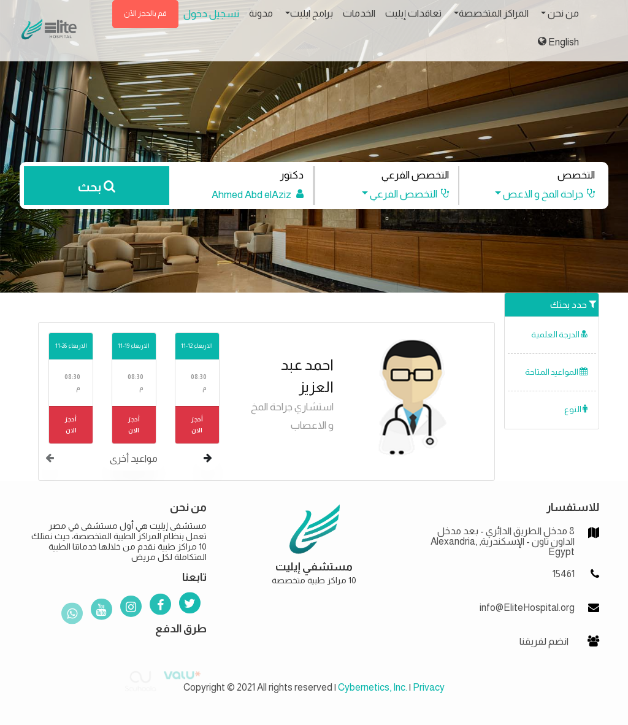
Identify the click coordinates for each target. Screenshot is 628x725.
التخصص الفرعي (415, 175)
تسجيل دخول (211, 14)
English (558, 41)
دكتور (292, 175)
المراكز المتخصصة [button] (494, 13)
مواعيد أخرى (134, 458)
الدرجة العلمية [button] (559, 334)
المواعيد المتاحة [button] (556, 372)
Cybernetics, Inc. (372, 687)
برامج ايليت (311, 13)
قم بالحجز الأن (145, 13)
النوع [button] (576, 409)
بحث (96, 187)
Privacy (429, 687)
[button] (539, 194)
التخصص (576, 175)
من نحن (562, 13)
